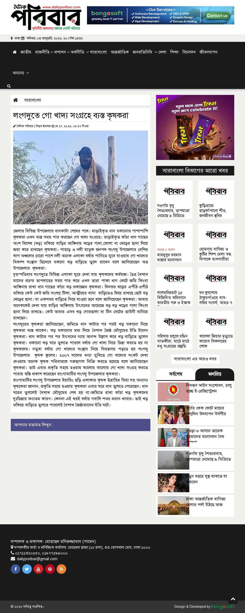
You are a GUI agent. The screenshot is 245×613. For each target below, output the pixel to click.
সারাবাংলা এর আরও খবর (195, 358)
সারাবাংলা (32, 100)
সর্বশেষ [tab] (175, 374)
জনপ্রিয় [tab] (214, 374)
